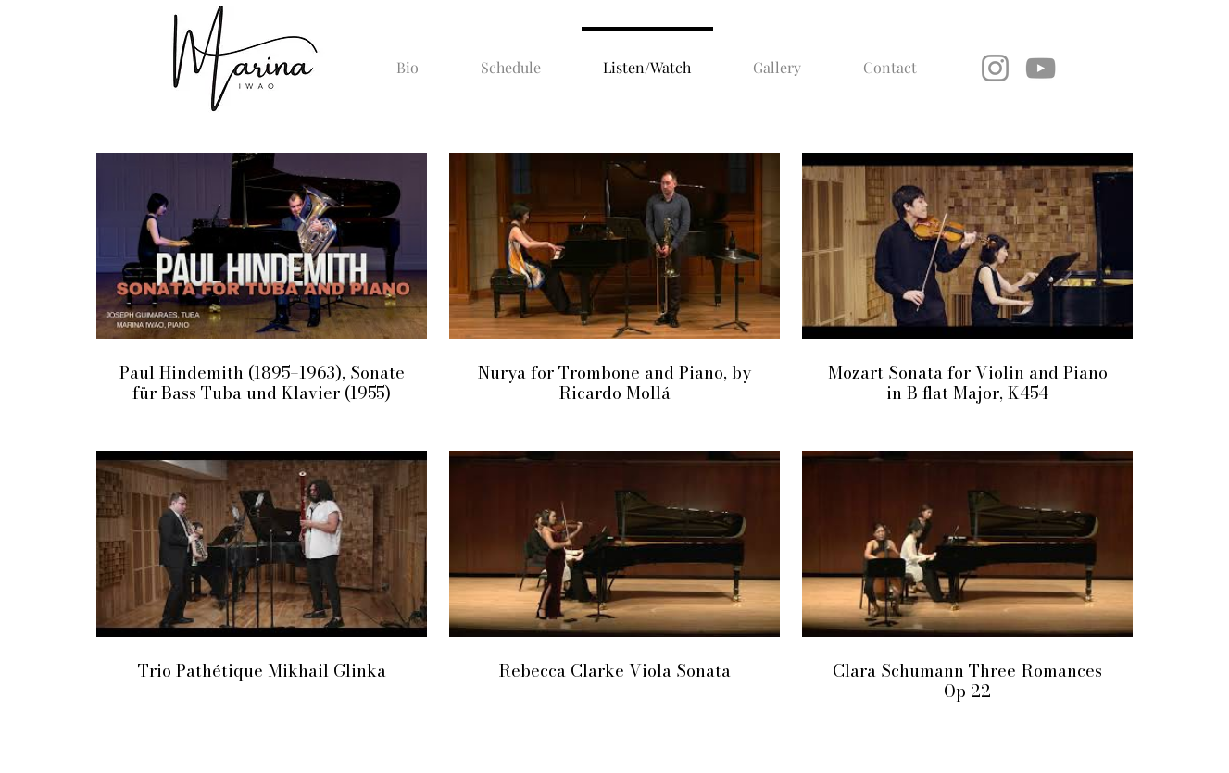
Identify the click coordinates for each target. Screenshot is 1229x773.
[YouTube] (1040, 68)
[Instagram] (995, 68)
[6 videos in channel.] (614, 428)
